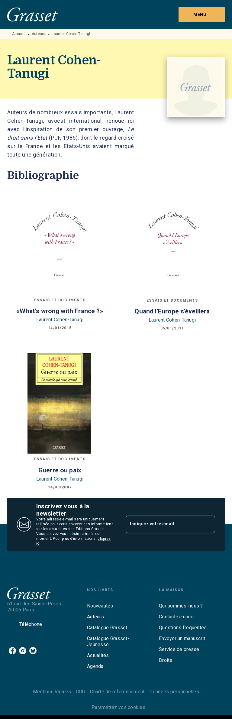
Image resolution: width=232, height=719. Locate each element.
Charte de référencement (117, 692)
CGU (80, 692)
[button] (112, 606)
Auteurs (39, 34)
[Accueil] (32, 14)
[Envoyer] (208, 524)
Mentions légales (52, 692)
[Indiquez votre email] (163, 524)
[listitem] (12, 651)
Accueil (18, 34)
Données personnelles (174, 692)
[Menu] (202, 14)
